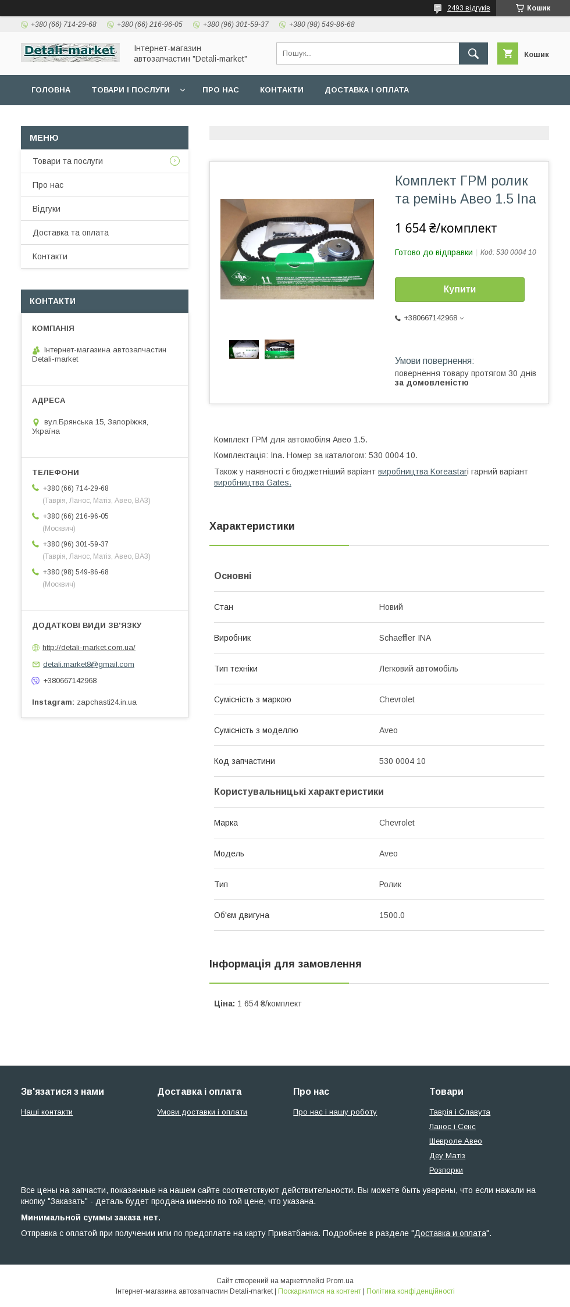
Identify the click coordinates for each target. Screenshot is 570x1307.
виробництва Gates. (252, 482)
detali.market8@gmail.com (88, 664)
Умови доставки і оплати (202, 1112)
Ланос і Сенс (452, 1126)
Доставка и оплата (450, 1233)
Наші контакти (47, 1112)
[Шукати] (473, 53)
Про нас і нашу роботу (335, 1112)
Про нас (220, 89)
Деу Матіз (447, 1155)
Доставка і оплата (367, 89)
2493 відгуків (468, 8)
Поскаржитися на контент (319, 1291)
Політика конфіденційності (410, 1291)
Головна (50, 89)
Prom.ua (340, 1281)
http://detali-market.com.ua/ (89, 647)
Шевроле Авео (455, 1141)
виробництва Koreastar (422, 471)
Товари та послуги (68, 161)
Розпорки (446, 1170)
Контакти (282, 89)
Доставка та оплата (71, 232)
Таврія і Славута (459, 1112)
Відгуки (46, 208)
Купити (460, 289)
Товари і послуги (130, 89)
